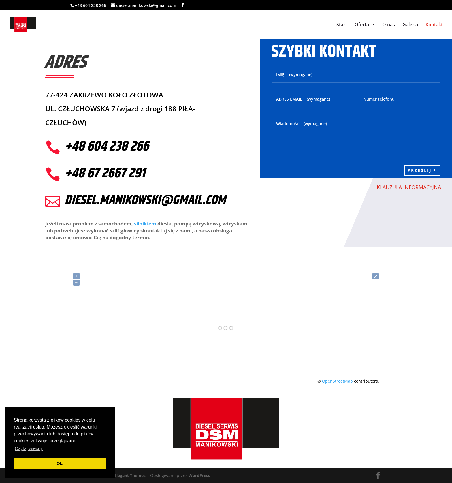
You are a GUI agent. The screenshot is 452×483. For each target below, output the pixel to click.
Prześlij (420, 170)
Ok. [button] (59, 463)
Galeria (410, 25)
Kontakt (434, 25)
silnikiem (145, 223)
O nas (388, 25)
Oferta (362, 25)
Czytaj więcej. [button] (29, 448)
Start (341, 25)
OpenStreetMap (337, 381)
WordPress (199, 475)
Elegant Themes (130, 475)
